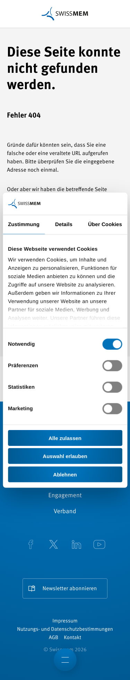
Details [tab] (63, 224)
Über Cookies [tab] (105, 224)
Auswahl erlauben (65, 456)
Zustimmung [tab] (24, 224)
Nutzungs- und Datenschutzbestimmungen (65, 629)
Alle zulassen (65, 438)
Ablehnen (65, 474)
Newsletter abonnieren (70, 589)
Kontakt (72, 637)
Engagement (65, 496)
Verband (65, 512)
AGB (53, 637)
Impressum (64, 621)
